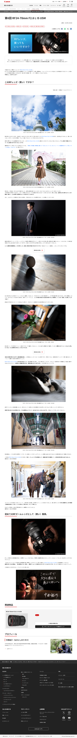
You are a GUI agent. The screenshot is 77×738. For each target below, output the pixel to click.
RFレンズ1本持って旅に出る (49, 11)
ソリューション (5, 712)
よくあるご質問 (24, 712)
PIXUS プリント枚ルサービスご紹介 (46, 682)
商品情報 (31, 5)
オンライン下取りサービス (45, 677)
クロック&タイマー (25, 678)
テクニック (23, 8)
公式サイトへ (10, 648)
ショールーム (53, 5)
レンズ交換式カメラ (7, 677)
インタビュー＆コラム (35, 8)
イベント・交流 (46, 5)
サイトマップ (11, 736)
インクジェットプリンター (8, 695)
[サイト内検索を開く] (70, 1)
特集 (40, 5)
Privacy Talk (24, 685)
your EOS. (6, 8)
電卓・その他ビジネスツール (26, 672)
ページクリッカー (25, 682)
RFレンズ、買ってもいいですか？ (37, 11)
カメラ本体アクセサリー (8, 683)
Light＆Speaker (24, 690)
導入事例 (4, 718)
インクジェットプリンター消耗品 (8, 704)
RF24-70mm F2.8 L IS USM (26, 70)
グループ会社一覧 (43, 716)
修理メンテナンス (24, 721)
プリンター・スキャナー (7, 693)
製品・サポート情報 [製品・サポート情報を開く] (56, 1)
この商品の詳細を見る (53, 623)
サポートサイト (25, 709)
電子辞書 (23, 676)
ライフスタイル (48, 8)
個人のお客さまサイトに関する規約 (66, 687)
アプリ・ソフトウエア (25, 695)
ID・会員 (59, 5)
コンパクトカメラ (5, 688)
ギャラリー (42, 8)
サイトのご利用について (19, 736)
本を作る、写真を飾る (58, 11)
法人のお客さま (6, 709)
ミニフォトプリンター (7, 699)
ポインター (24, 680)
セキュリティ (24, 697)
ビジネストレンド (5, 721)
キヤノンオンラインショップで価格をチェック (54, 626)
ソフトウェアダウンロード (26, 718)
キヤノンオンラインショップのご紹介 (47, 685)
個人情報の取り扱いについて (31, 736)
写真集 (22, 692)
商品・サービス (5, 715)
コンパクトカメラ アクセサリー (9, 690)
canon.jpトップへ (38, 729)
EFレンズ (5, 681)
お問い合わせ (5, 736)
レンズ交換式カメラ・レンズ (7, 675)
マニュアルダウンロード (25, 715)
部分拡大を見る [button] (37, 250)
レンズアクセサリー (7, 686)
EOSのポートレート (13, 11)
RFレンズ (19, 26)
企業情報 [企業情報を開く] (64, 1)
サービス (36, 5)
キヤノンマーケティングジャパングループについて (47, 713)
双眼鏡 (22, 687)
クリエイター (26, 26)
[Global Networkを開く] (72, 1)
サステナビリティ (43, 719)
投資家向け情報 (43, 722)
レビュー (18, 8)
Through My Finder (28, 11)
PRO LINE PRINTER (13, 8)
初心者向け (28, 8)
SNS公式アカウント (66, 709)
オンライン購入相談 (43, 680)
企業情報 (42, 709)
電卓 (23, 674)
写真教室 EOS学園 (43, 675)
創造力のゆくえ (20, 11)
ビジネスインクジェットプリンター (10, 697)
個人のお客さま (8, 5)
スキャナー (6, 701)
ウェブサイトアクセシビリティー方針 (45, 736)
